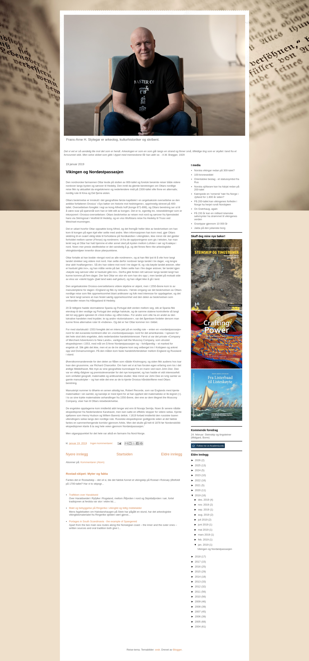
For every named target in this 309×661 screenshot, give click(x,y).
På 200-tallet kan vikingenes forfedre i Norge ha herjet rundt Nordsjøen (215, 203)
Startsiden (124, 454)
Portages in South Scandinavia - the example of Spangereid (103, 521)
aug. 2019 (204, 514)
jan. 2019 (203, 544)
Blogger (177, 649)
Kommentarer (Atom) (92, 462)
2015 (198, 571)
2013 (198, 581)
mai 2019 (203, 529)
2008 (198, 606)
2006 (198, 616)
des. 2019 (204, 499)
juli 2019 (203, 519)
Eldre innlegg (171, 454)
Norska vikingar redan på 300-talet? (214, 170)
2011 (198, 591)
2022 (198, 480)
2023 (198, 475)
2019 (198, 495)
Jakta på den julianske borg (209, 228)
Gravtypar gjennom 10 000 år (210, 223)
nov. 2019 (204, 504)
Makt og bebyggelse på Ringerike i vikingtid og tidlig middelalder (105, 508)
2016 (198, 566)
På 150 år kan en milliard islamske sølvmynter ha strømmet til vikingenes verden (215, 216)
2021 (198, 485)
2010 (198, 596)
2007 (198, 611)
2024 (198, 470)
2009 (198, 601)
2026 (198, 460)
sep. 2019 (204, 509)
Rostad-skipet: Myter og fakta (87, 473)
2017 (198, 561)
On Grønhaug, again (206, 208)
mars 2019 (204, 534)
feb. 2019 (203, 539)
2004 (198, 626)
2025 (198, 465)
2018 (198, 556)
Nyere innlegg (77, 454)
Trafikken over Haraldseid (83, 494)
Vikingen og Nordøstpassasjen (94, 172)
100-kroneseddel (203, 174)
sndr (157, 649)
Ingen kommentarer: (102, 443)
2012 (198, 586)
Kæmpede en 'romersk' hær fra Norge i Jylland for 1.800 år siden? (216, 195)
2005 (198, 621)
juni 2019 (203, 524)
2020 (198, 490)
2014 (198, 576)
